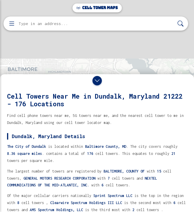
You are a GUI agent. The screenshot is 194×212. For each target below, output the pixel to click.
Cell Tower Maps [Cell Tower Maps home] (97, 8)
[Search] (180, 23)
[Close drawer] (97, 80)
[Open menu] (12, 23)
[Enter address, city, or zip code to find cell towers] (96, 23)
